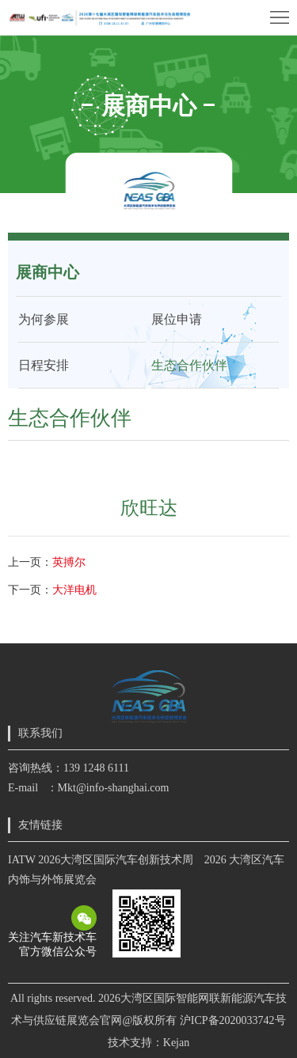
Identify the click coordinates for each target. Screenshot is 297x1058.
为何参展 (43, 319)
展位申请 (176, 319)
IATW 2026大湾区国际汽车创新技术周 (100, 860)
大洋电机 (74, 590)
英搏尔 (69, 562)
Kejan (176, 1043)
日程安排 (43, 365)
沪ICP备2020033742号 (233, 1020)
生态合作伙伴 (189, 365)
